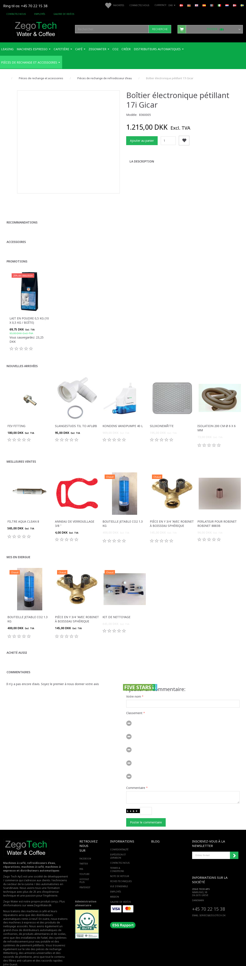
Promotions (17, 251)
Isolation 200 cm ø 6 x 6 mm (216, 418)
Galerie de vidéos (63, 13)
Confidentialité (119, 839)
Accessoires (16, 231)
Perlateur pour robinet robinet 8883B (217, 513)
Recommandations (22, 212)
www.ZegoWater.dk (39, 895)
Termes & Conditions (117, 859)
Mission (114, 886)
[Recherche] (160, 29)
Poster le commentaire (146, 812)
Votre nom (133, 686)
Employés (39, 13)
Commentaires (18, 662)
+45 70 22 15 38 (208, 898)
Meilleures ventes (21, 451)
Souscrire (234, 845)
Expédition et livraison (118, 846)
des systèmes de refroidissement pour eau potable (35, 929)
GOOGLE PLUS (84, 870)
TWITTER (83, 853)
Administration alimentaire (85, 893)
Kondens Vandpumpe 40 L (122, 416)
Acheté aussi (17, 642)
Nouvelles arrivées (22, 356)
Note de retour (119, 866)
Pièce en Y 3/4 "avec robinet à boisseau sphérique (172, 513)
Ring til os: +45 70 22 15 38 (25, 5)
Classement (134, 703)
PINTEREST (84, 877)
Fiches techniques (121, 871)
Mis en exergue (18, 547)
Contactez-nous (16, 13)
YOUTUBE (84, 863)
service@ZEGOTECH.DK (213, 905)
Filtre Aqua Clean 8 (23, 511)
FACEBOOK (85, 848)
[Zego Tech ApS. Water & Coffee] (36, 28)
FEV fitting (16, 416)
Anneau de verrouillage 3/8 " (74, 513)
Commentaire (135, 777)
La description (142, 161)
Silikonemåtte (162, 416)
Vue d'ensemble (119, 876)
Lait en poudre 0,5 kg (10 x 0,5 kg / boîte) (29, 310)
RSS (81, 858)
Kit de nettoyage (116, 607)
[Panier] (210, 29)
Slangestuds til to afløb (76, 416)
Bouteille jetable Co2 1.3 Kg (122, 513)
